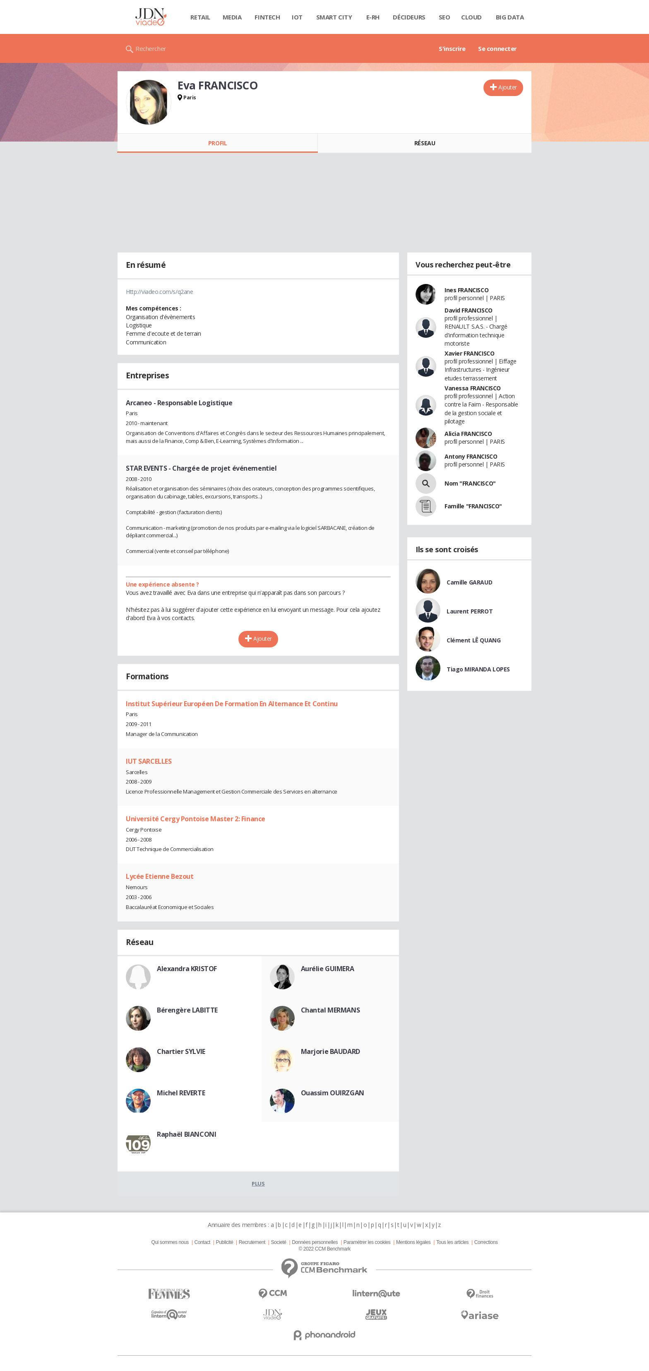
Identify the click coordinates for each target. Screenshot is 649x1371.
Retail (200, 17)
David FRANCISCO (469, 310)
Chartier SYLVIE (181, 1051)
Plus (258, 1183)
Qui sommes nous (169, 1242)
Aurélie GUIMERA (327, 968)
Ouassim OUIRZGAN (332, 1092)
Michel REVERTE (181, 1092)
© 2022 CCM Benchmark (324, 1249)
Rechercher (150, 48)
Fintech (267, 17)
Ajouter (507, 87)
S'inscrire (452, 48)
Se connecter (497, 48)
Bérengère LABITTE (187, 1010)
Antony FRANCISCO (471, 456)
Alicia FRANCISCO (468, 434)
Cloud (471, 17)
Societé (278, 1242)
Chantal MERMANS (330, 1010)
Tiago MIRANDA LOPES (478, 669)
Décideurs (409, 17)
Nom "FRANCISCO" (470, 483)
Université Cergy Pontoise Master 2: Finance (195, 818)
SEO (444, 17)
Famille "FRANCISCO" (473, 506)
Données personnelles (315, 1242)
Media (232, 17)
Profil (217, 143)
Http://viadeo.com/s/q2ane (159, 292)
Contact (202, 1242)
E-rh (373, 17)
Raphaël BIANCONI (186, 1134)
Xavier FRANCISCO (469, 353)
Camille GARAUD (469, 582)
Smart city (334, 17)
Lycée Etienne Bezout (160, 876)
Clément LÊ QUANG (473, 640)
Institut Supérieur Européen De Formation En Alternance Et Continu (232, 703)
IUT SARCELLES (149, 761)
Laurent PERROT (470, 611)
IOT (297, 17)
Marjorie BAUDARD (330, 1051)
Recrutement (252, 1242)
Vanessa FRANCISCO (473, 388)
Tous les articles (452, 1242)
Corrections (486, 1242)
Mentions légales (413, 1242)
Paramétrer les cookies (367, 1242)
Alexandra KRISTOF (187, 968)
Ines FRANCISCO (466, 290)
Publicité (224, 1242)
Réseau (424, 143)
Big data (510, 17)
